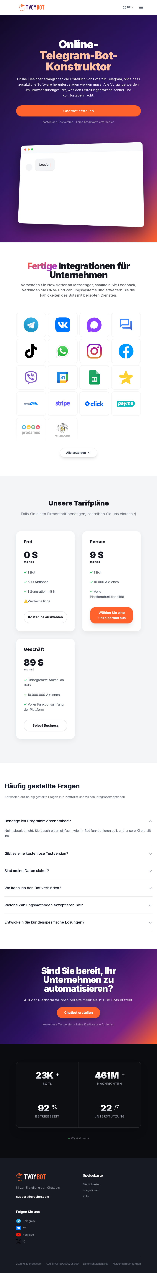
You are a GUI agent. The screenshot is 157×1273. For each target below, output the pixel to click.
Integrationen (91, 1190)
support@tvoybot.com (32, 1196)
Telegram (25, 1221)
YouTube (25, 1235)
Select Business (45, 725)
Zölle (86, 1196)
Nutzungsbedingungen (127, 1263)
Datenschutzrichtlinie (95, 1263)
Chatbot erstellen (78, 111)
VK (21, 1228)
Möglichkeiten (91, 1184)
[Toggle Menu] (141, 7)
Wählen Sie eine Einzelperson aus (112, 615)
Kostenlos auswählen (45, 617)
